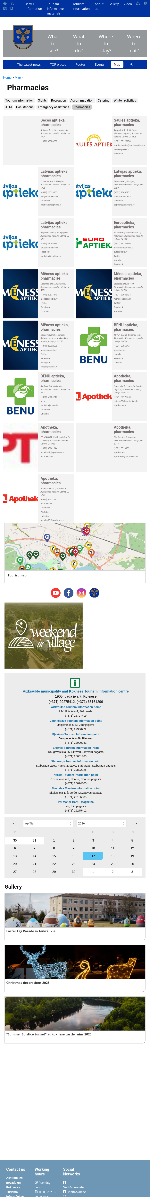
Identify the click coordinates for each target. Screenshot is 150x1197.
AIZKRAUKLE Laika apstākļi (118, 1181)
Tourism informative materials (55, 8)
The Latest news (29, 64)
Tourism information (81, 6)
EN (5, 8)
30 (15, 840)
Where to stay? (106, 43)
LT (11, 8)
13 (15, 856)
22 (54, 864)
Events (99, 64)
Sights (42, 100)
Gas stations (25, 107)
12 (132, 848)
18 (112, 856)
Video (128, 4)
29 (54, 871)
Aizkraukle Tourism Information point (76, 707)
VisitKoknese (77, 1192)
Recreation (58, 100)
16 (73, 856)
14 (34, 856)
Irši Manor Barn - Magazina (76, 801)
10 (93, 848)
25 (112, 864)
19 (132, 856)
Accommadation (81, 100)
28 (34, 871)
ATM (8, 107)
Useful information (33, 6)
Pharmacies (82, 107)
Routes (80, 64)
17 (93, 856)
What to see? (53, 43)
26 (132, 864)
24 (93, 864)
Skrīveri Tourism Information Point (76, 747)
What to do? (79, 43)
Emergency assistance (53, 107)
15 (54, 856)
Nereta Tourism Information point (76, 774)
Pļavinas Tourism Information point (75, 734)
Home (7, 77)
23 (73, 864)
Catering (103, 100)
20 (15, 864)
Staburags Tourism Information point (75, 761)
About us (99, 6)
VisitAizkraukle (73, 1187)
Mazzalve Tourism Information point (76, 788)
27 (15, 871)
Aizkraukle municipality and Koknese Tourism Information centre (76, 691)
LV (12, 4)
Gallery (114, 4)
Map (117, 64)
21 (34, 864)
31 (34, 840)
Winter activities (125, 100)
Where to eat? (134, 43)
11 (112, 848)
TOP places (58, 64)
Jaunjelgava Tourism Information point (76, 720)
